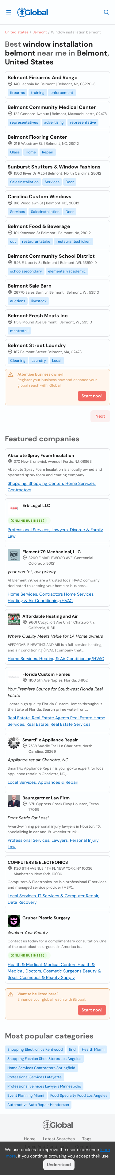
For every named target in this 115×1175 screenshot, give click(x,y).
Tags (86, 1139)
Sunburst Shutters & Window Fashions (54, 167)
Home (31, 152)
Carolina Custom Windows (39, 196)
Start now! (92, 1010)
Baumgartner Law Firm (46, 798)
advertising (54, 122)
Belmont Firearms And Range (43, 77)
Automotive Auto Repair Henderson (38, 1104)
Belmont (40, 32)
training (37, 92)
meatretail (19, 330)
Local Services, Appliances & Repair (43, 782)
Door (70, 182)
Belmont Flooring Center (37, 137)
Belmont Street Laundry (37, 345)
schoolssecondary (26, 271)
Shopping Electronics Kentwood (35, 1049)
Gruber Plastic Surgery (46, 918)
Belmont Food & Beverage (39, 226)
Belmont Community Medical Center (52, 107)
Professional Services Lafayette (34, 1077)
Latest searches (59, 1139)
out (13, 241)
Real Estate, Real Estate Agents (39, 718)
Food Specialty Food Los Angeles (78, 1095)
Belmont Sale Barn (30, 286)
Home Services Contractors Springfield (41, 1067)
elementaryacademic (67, 271)
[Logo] (32, 12)
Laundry (39, 360)
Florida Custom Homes (46, 674)
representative (83, 122)
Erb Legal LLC (36, 505)
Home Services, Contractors (36, 594)
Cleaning (17, 360)
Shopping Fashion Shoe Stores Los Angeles (44, 1058)
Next (100, 416)
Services (52, 182)
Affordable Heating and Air (50, 616)
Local (56, 360)
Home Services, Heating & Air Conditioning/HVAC (56, 658)
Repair (47, 152)
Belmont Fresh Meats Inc (38, 315)
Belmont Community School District (51, 256)
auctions (17, 301)
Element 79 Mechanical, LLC (51, 552)
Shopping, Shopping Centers (36, 483)
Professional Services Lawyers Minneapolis (44, 1086)
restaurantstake (36, 241)
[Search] (106, 12)
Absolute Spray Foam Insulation (41, 455)
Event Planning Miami (25, 1095)
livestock (39, 301)
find (72, 1049)
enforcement (62, 92)
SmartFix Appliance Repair (50, 740)
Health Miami (93, 1049)
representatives (24, 122)
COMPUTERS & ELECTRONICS (38, 862)
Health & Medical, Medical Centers (43, 964)
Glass (15, 152)
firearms (17, 92)
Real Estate (82, 718)
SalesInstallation (24, 182)
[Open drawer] (8, 12)
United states (17, 32)
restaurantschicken (73, 241)
